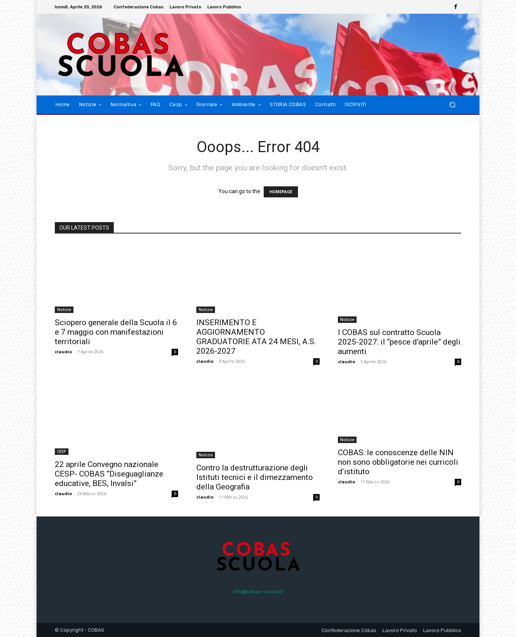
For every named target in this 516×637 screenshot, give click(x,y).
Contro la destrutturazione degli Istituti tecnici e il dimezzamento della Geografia (254, 477)
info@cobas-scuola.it (258, 591)
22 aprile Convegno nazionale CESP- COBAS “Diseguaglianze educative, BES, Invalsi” (109, 474)
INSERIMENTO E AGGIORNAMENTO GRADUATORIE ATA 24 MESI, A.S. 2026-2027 (256, 337)
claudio (63, 351)
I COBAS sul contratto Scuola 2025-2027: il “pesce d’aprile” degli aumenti (399, 342)
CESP (61, 451)
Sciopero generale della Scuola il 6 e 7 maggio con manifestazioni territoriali (116, 332)
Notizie (64, 309)
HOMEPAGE (280, 191)
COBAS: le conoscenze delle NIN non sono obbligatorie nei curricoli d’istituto (398, 462)
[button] (452, 105)
